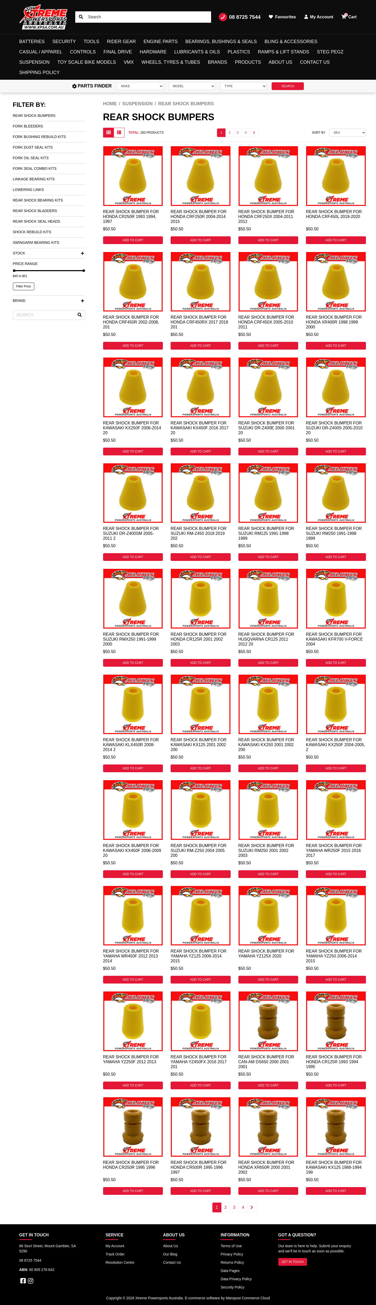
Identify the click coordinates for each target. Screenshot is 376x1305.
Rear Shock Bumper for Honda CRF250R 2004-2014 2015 (199, 217)
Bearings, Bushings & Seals (221, 41)
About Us (280, 62)
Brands (217, 62)
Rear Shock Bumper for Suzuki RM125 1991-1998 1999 (266, 533)
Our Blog (170, 1254)
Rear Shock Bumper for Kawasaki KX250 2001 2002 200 (266, 745)
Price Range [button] (25, 264)
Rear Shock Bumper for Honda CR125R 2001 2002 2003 (199, 639)
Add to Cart (132, 240)
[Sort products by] (347, 132)
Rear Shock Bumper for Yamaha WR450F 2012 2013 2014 (131, 956)
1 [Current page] (221, 132)
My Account (115, 1246)
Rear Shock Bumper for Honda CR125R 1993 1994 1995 (334, 1062)
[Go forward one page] (254, 132)
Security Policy (232, 1287)
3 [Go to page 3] (238, 132)
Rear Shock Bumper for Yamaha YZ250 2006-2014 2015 (334, 956)
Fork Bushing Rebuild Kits (39, 137)
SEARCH (287, 86)
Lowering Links (28, 190)
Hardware (153, 51)
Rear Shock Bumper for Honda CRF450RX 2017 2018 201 (199, 322)
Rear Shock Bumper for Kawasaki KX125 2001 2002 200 (199, 745)
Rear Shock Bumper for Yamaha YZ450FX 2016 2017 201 (199, 1062)
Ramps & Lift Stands (283, 51)
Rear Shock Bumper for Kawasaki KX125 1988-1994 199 (334, 1167)
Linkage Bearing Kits (34, 179)
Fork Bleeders (28, 126)
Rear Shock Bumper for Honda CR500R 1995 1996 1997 (199, 1167)
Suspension (34, 62)
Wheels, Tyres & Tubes (170, 62)
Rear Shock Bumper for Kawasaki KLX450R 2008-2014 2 (131, 745)
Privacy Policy (232, 1254)
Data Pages (230, 1271)
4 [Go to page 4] (246, 132)
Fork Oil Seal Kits (31, 158)
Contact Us (315, 62)
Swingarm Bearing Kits (36, 242)
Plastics (239, 51)
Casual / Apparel (40, 51)
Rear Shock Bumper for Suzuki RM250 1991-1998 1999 (334, 533)
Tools (91, 41)
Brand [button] (48, 301)
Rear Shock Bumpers (34, 116)
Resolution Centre (120, 1262)
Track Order (115, 1254)
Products (248, 62)
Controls (83, 51)
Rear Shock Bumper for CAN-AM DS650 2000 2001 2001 (266, 1062)
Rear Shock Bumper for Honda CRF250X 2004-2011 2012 (266, 217)
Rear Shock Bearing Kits (38, 200)
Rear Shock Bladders (35, 211)
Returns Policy (232, 1262)
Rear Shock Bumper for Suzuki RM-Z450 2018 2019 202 (199, 533)
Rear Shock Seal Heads (36, 221)
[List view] (119, 133)
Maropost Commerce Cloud (248, 1298)
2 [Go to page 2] (229, 132)
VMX (129, 62)
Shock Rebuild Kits (32, 232)
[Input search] (143, 17)
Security (64, 41)
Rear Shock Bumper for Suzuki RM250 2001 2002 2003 (266, 850)
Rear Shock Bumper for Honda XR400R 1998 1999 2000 (334, 322)
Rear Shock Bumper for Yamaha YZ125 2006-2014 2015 (199, 956)
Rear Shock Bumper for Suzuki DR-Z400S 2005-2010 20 (334, 428)
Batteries (32, 41)
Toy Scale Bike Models (86, 62)
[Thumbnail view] (108, 133)
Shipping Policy (39, 72)
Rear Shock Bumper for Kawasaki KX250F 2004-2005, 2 (335, 745)
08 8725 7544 (240, 17)
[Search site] (81, 17)
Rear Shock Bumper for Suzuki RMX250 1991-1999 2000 (131, 639)
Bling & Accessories (290, 41)
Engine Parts (161, 41)
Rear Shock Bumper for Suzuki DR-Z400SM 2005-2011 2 (131, 533)
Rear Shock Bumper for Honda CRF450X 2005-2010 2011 (266, 322)
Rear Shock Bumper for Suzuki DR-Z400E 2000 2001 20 (266, 428)
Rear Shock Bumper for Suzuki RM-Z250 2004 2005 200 (199, 850)
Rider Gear (121, 41)
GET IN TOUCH (293, 1262)
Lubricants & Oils (197, 51)
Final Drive (118, 51)
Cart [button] (348, 16)
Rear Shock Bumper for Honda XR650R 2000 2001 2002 (266, 1167)
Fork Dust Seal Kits (33, 147)
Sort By (318, 132)
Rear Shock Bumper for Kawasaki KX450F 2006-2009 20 (132, 850)
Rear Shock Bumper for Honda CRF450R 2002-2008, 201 (131, 322)
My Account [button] (318, 17)
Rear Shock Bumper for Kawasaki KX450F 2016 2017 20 (200, 428)
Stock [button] (48, 253)
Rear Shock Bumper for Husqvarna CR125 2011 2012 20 (266, 639)
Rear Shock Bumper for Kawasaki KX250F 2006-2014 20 (132, 428)
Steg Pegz (330, 51)
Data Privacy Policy (236, 1279)
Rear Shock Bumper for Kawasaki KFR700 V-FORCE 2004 (334, 639)
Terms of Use (231, 1246)
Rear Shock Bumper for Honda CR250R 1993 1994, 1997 (131, 217)
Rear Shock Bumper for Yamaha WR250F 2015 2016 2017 (334, 850)
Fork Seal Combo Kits (35, 168)
